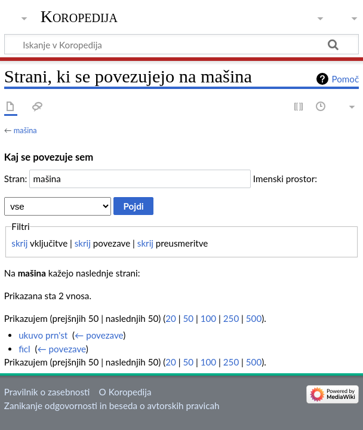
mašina (25, 130)
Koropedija (79, 16)
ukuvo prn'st (43, 335)
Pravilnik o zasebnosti (47, 391)
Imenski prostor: (285, 178)
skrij (19, 243)
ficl (24, 348)
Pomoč (345, 78)
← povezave (99, 335)
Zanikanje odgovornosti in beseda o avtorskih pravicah (112, 405)
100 (208, 318)
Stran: (15, 178)
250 (231, 318)
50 (188, 318)
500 (254, 318)
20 (170, 318)
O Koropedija (125, 391)
